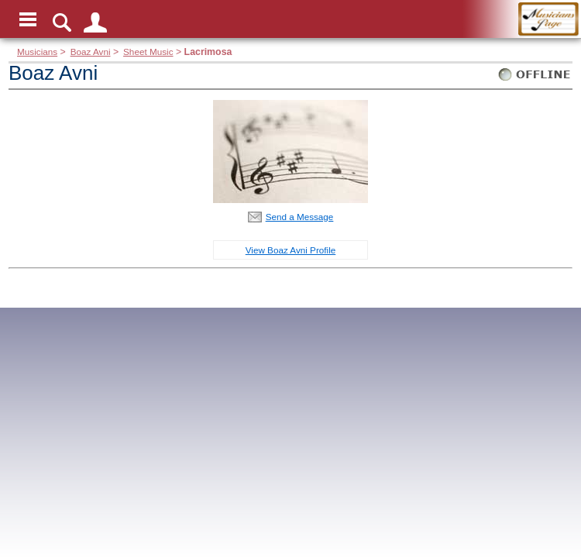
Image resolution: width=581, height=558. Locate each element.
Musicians (37, 51)
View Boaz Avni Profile (291, 250)
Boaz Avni (90, 51)
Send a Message (300, 217)
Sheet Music (148, 51)
